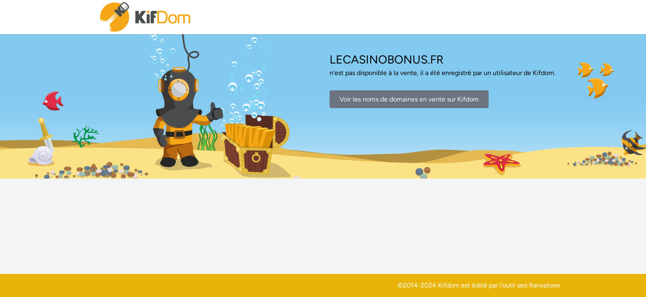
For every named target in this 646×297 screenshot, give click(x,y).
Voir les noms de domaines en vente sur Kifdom (409, 99)
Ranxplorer (544, 285)
